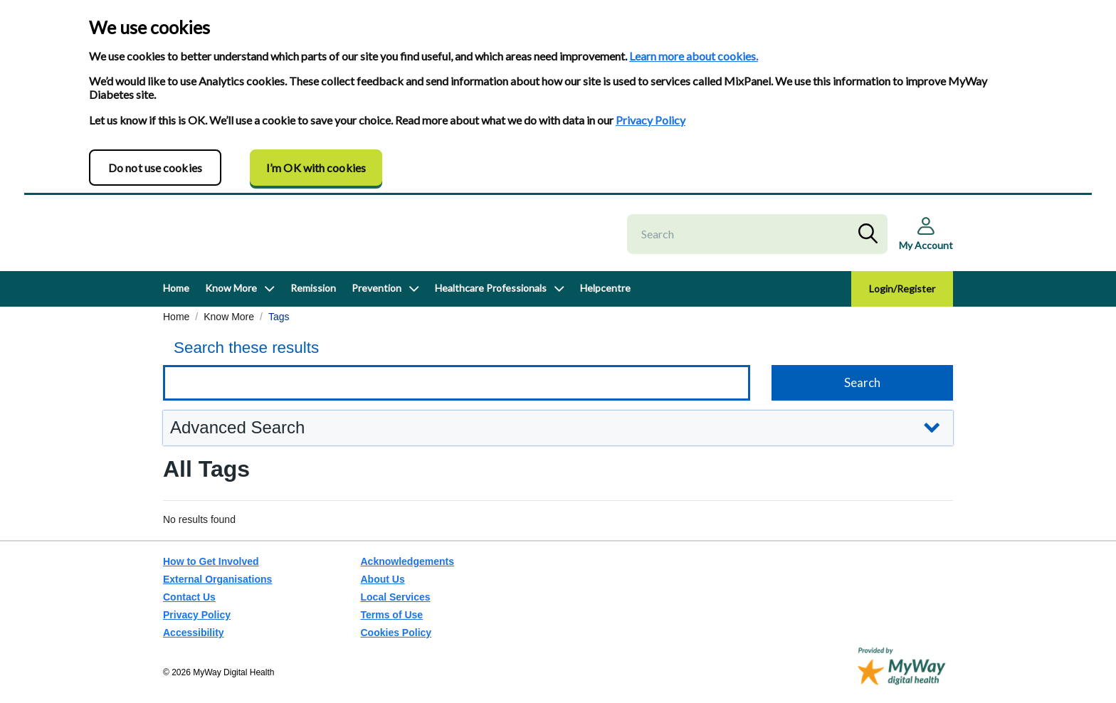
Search (871, 240)
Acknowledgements (407, 562)
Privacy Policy (650, 120)
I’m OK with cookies (316, 167)
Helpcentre (605, 301)
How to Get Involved (211, 562)
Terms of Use (392, 615)
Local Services (396, 597)
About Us (383, 580)
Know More (231, 301)
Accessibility (193, 633)
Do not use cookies (155, 167)
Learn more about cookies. (693, 56)
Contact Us (189, 597)
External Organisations (217, 580)
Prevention (376, 301)
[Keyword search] (456, 396)
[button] (558, 441)
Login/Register (902, 302)
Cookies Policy (396, 633)
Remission (313, 301)
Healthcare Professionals (491, 301)
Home (176, 301)
